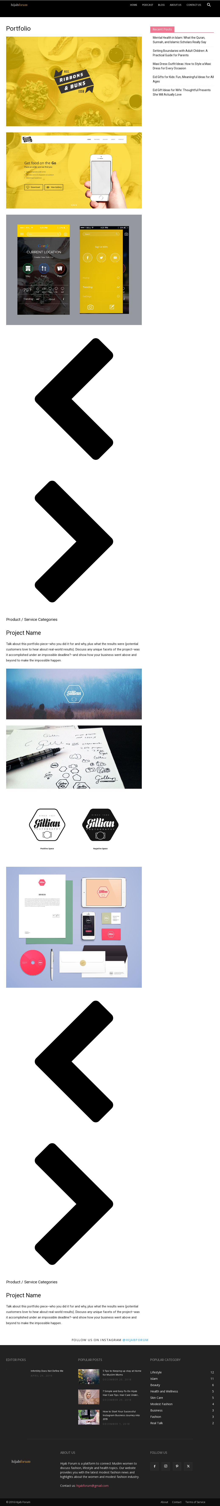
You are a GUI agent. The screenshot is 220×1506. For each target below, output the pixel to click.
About (164, 1502)
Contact (176, 1502)
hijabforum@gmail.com (93, 1486)
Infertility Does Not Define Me (47, 1371)
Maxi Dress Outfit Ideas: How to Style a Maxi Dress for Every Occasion (182, 66)
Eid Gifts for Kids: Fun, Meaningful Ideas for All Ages (183, 79)
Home (133, 5)
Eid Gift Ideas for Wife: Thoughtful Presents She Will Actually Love (182, 92)
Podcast (147, 5)
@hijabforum (136, 1340)
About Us (175, 5)
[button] (209, 5)
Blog (161, 5)
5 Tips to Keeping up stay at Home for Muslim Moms (122, 1373)
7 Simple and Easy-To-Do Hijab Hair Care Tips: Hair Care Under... (121, 1393)
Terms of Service (195, 1502)
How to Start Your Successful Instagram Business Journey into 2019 (121, 1415)
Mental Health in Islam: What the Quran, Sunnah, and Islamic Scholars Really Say (179, 40)
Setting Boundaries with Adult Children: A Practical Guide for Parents (180, 53)
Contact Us (194, 5)
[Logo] (19, 5)
